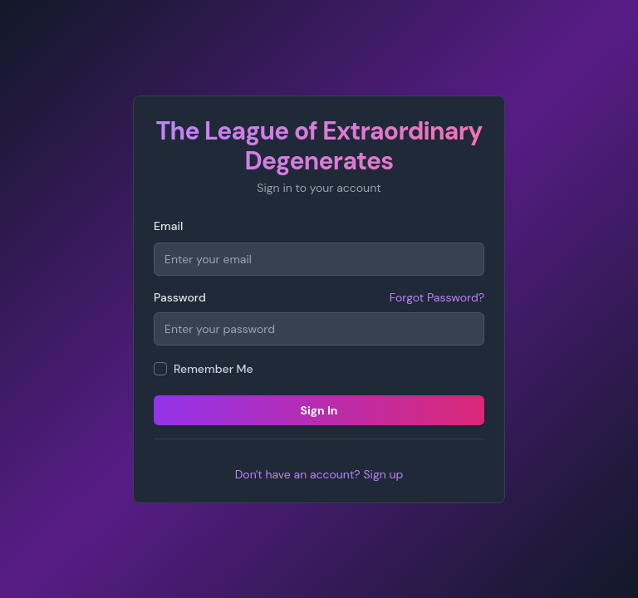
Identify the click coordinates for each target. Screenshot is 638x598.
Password (180, 297)
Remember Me (213, 369)
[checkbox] (160, 368)
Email (168, 225)
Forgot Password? (437, 297)
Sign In (318, 410)
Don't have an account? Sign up (319, 474)
